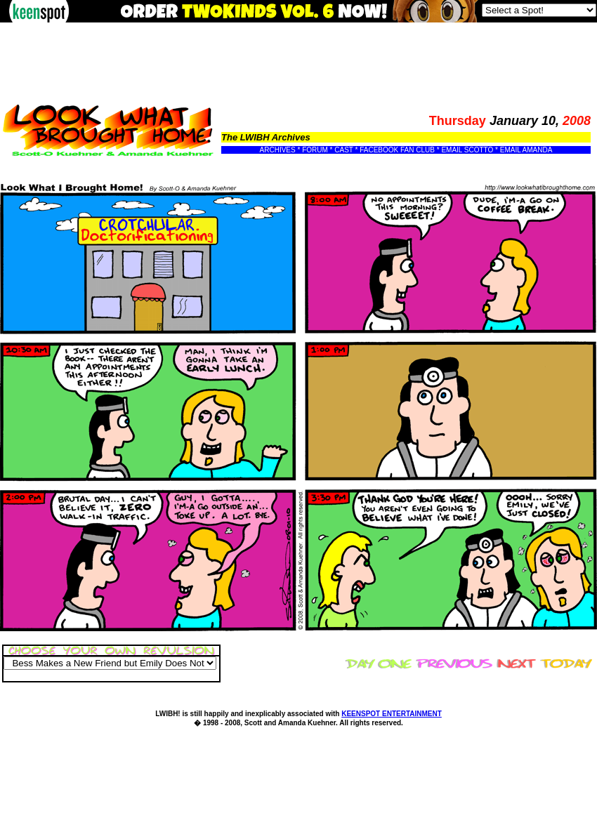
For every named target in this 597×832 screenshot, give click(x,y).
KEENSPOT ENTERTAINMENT (391, 714)
